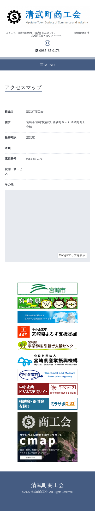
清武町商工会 (47, 485)
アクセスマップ (23, 87)
